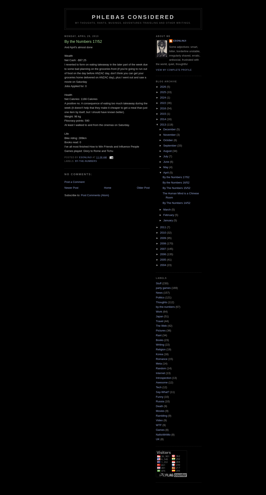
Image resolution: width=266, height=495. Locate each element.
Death (159, 406)
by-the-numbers (86, 161)
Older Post (143, 187)
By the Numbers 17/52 (176, 177)
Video (159, 420)
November (170, 134)
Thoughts (161, 302)
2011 (163, 227)
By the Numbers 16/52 (176, 182)
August (167, 151)
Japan (159, 316)
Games (160, 429)
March (167, 209)
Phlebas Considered (133, 17)
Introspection (163, 377)
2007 (163, 248)
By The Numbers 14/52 (176, 202)
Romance (161, 359)
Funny (159, 396)
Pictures (161, 330)
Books (159, 340)
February (169, 215)
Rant (158, 335)
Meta (159, 363)
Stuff (158, 283)
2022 (163, 103)
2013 (163, 124)
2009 (163, 238)
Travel (159, 321)
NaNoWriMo (163, 434)
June (166, 161)
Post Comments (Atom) (95, 195)
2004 (163, 265)
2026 (163, 86)
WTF (159, 425)
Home (107, 187)
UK (158, 439)
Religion (161, 349)
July (166, 156)
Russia (160, 401)
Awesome (162, 382)
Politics (160, 297)
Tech (158, 387)
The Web (161, 325)
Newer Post (71, 187)
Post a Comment (74, 181)
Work (159, 311)
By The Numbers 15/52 (176, 188)
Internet (160, 373)
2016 (163, 108)
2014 (163, 119)
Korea (159, 354)
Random (161, 368)
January (168, 220)
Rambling (161, 415)
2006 (163, 254)
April (166, 172)
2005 (163, 259)
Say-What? (162, 392)
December (170, 129)
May (166, 167)
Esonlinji (179, 41)
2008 (163, 243)
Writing (160, 344)
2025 (163, 92)
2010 (163, 232)
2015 (163, 113)
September (170, 145)
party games (163, 287)
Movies (160, 410)
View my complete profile (174, 70)
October (168, 140)
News (159, 292)
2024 (163, 97)
